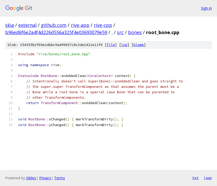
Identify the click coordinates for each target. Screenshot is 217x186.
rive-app (80, 25)
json (208, 177)
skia (9, 25)
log (124, 45)
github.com (53, 25)
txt (195, 177)
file (111, 45)
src (120, 32)
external (27, 25)
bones (135, 32)
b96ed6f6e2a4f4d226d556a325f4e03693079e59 (56, 32)
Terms (59, 177)
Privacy (45, 177)
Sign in (206, 8)
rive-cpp (103, 25)
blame (138, 45)
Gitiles (31, 177)
